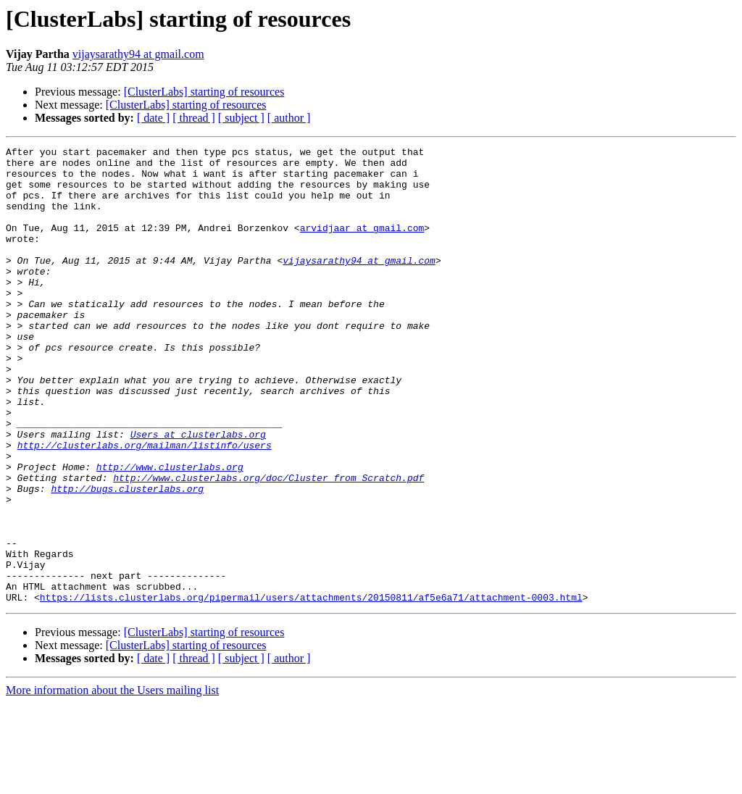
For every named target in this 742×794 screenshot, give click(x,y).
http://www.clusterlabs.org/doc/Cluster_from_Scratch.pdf (268, 544)
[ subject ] (241, 118)
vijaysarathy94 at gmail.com (138, 54)
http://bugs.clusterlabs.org (127, 557)
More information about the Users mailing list (112, 781)
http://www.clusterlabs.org (169, 531)
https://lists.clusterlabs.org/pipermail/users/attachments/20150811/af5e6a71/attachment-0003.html (311, 688)
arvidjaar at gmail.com (362, 244)
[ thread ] (193, 118)
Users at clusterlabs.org (198, 492)
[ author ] (289, 118)
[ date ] (153, 118)
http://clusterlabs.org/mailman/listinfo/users (144, 505)
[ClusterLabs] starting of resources (204, 91)
